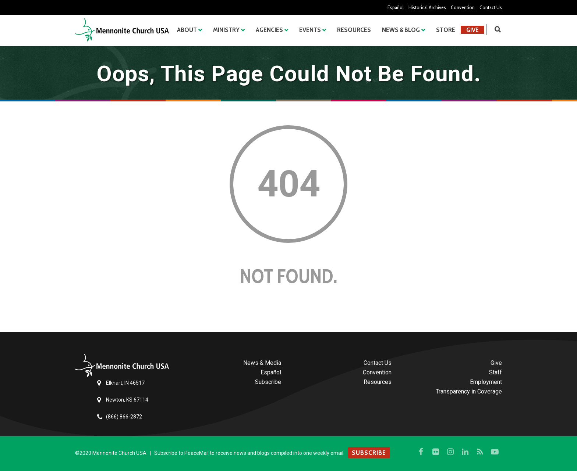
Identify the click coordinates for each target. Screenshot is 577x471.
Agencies (269, 30)
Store (445, 30)
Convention (463, 7)
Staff (495, 372)
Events (310, 30)
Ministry (226, 30)
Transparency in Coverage (469, 391)
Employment (486, 381)
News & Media (262, 362)
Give (472, 30)
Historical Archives (427, 7)
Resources (354, 30)
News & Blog (401, 30)
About (187, 30)
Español (395, 7)
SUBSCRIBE (369, 453)
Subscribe (268, 381)
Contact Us (490, 7)
